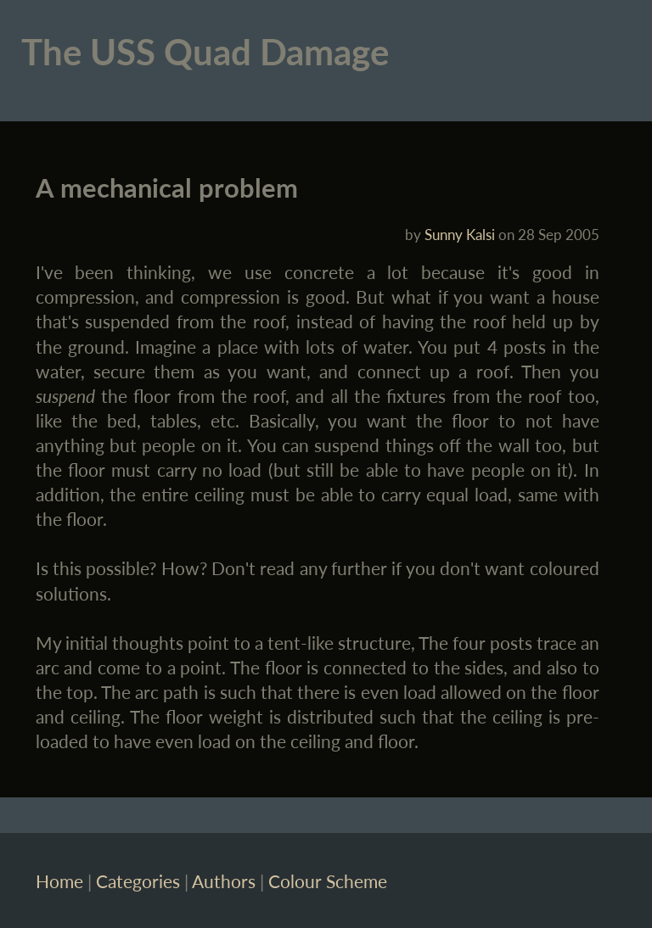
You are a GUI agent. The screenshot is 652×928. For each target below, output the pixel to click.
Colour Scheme (327, 881)
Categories (138, 881)
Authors (224, 881)
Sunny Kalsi (459, 234)
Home (59, 881)
